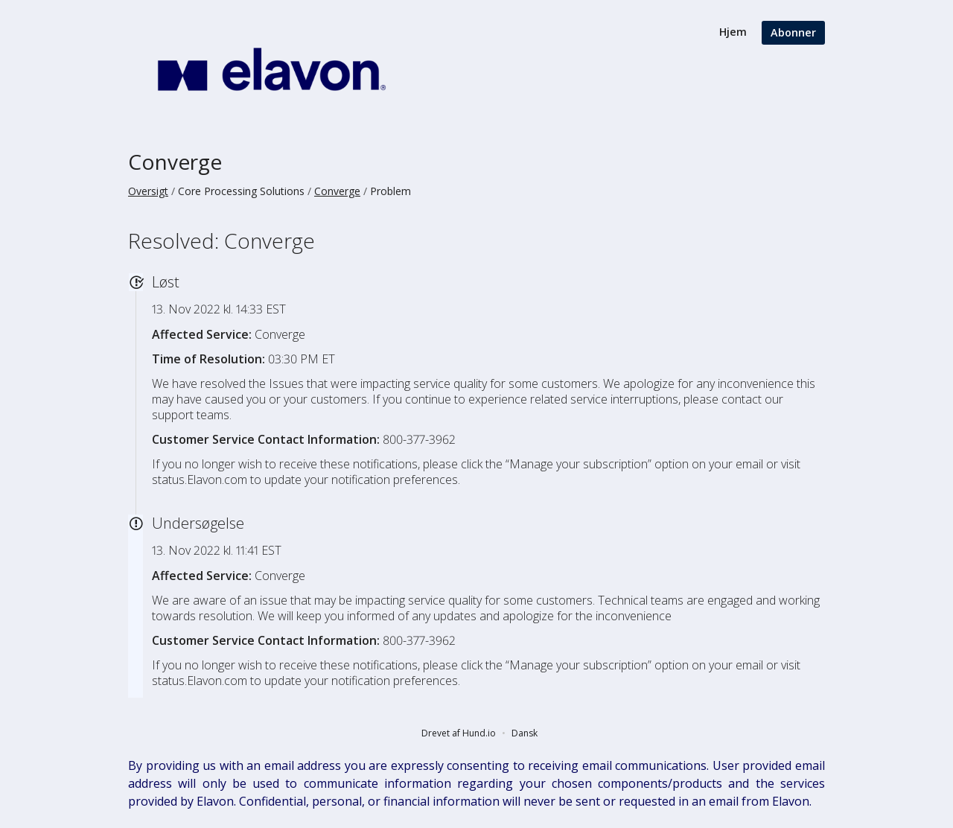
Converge (175, 161)
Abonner (793, 32)
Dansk (524, 733)
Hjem (733, 32)
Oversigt (148, 191)
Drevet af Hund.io (458, 733)
